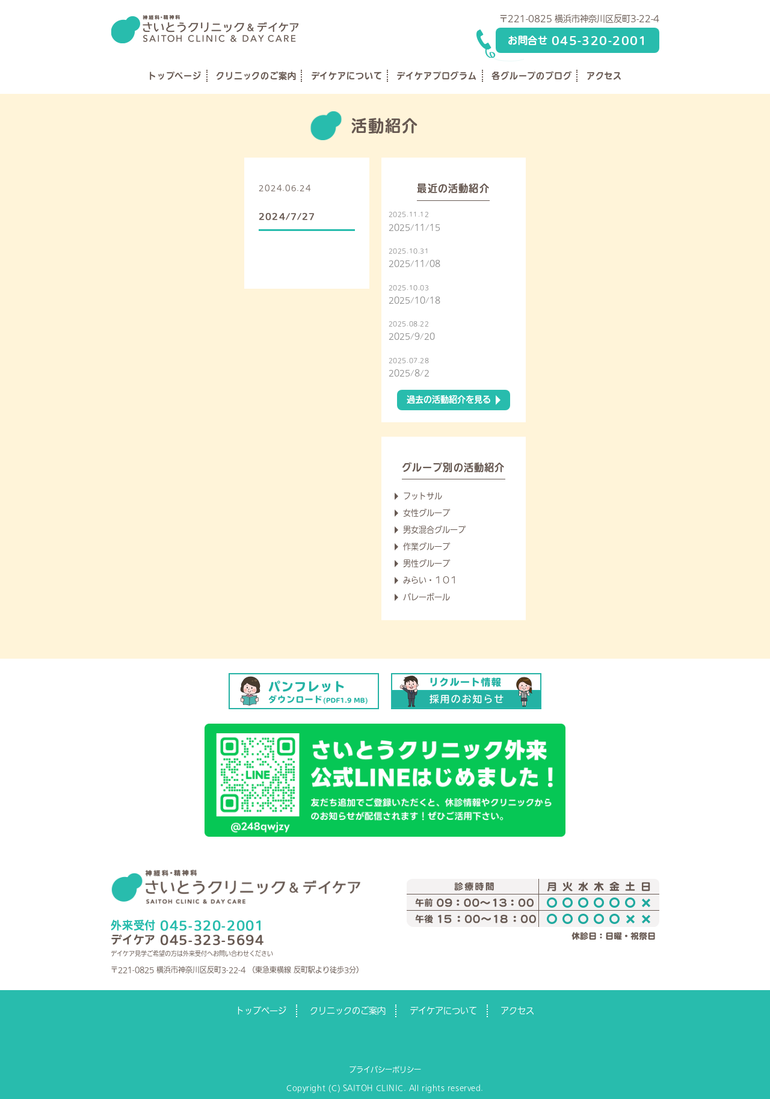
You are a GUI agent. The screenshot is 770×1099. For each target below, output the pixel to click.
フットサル (422, 496)
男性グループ (426, 563)
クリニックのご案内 (256, 76)
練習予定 (337, 188)
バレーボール (426, 597)
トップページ (175, 76)
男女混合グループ (434, 530)
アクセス (604, 76)
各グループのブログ (531, 76)
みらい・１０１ (430, 580)
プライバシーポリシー (385, 1069)
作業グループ (426, 546)
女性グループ (426, 513)
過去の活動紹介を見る (449, 399)
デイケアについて (347, 76)
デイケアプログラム (436, 76)
